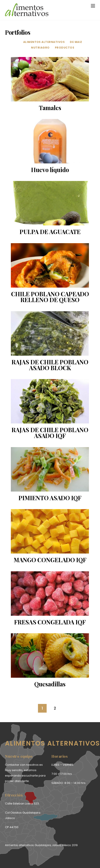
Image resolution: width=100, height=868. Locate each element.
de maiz (76, 42)
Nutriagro (40, 47)
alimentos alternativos (44, 42)
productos (64, 47)
